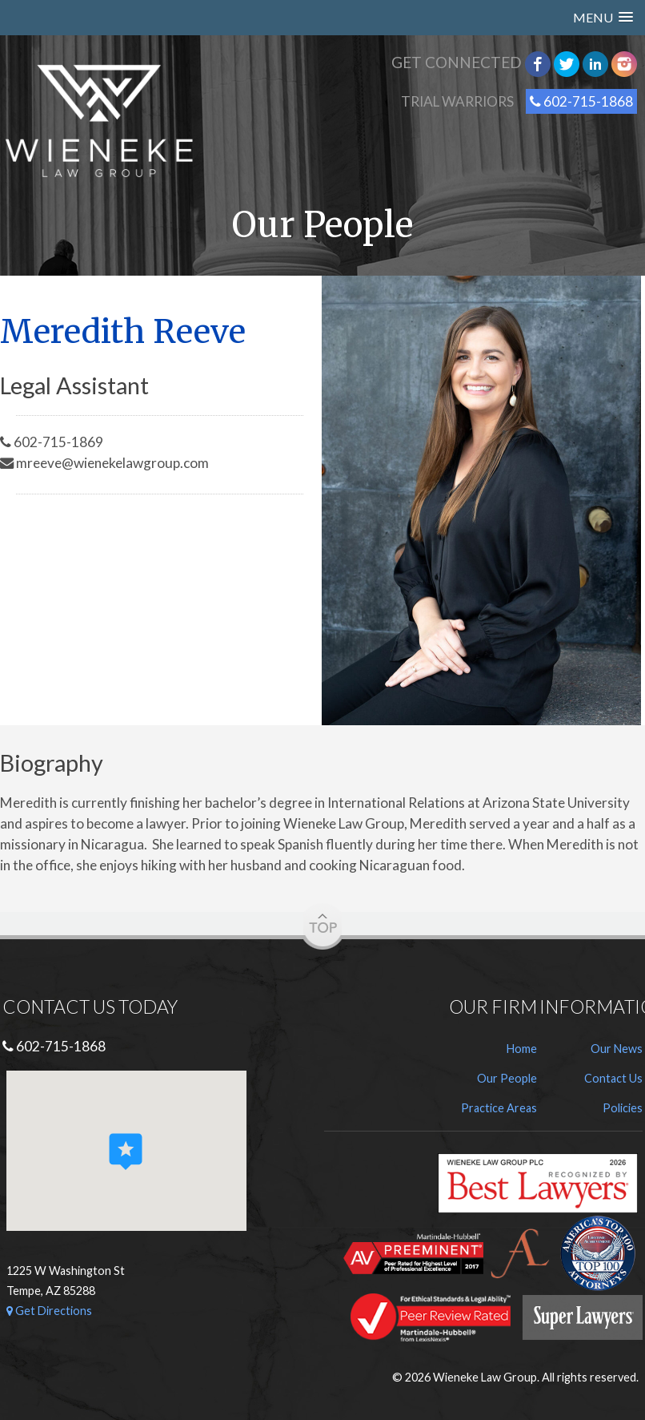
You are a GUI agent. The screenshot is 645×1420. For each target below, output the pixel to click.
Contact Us (613, 1078)
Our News (617, 1048)
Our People (507, 1078)
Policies (623, 1108)
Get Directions (49, 1310)
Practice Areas (499, 1108)
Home (522, 1048)
